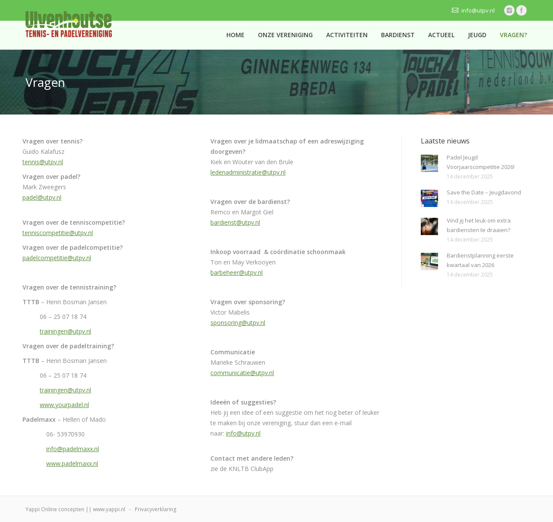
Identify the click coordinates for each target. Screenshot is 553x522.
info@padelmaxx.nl (72, 449)
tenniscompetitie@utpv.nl (57, 233)
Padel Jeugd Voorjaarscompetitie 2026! (481, 162)
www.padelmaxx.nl (72, 463)
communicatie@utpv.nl (242, 373)
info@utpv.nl (243, 433)
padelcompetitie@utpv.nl (56, 258)
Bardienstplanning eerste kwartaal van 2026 (480, 260)
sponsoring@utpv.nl (237, 322)
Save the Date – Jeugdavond (484, 192)
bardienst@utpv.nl (235, 222)
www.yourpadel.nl (64, 405)
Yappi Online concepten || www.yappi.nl (75, 509)
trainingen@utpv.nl (65, 331)
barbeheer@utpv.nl (236, 272)
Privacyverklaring (155, 509)
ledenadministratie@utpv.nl (248, 172)
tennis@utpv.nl (42, 162)
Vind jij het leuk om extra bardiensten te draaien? (479, 225)
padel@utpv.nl (41, 197)
